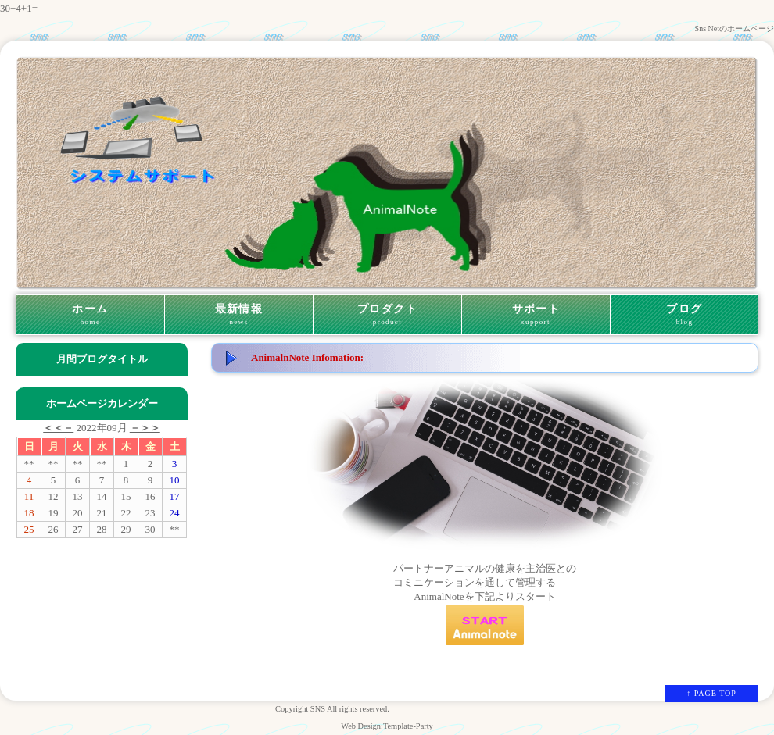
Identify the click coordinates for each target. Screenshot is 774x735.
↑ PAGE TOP (711, 693)
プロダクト (387, 314)
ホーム (90, 314)
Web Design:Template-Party (387, 726)
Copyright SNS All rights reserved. (332, 709)
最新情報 (239, 314)
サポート (536, 314)
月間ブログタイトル (102, 359)
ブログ (684, 314)
